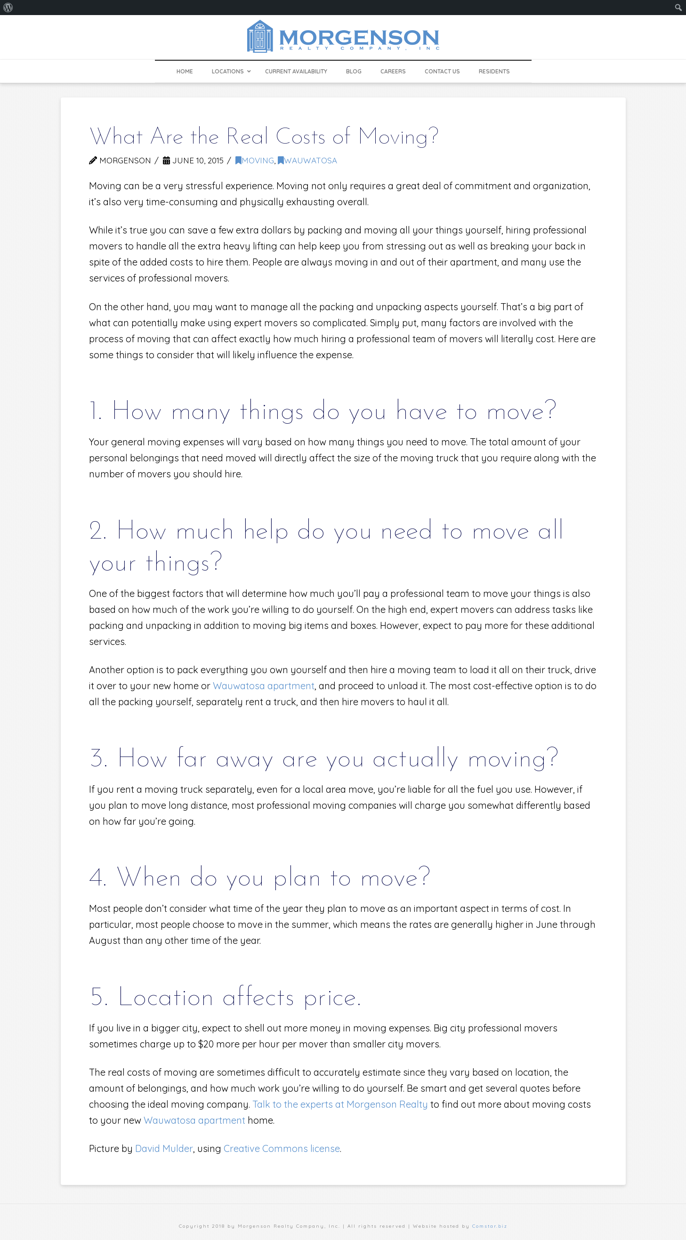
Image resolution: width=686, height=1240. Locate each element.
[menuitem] (8, 7)
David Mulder (164, 1148)
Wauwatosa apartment (264, 686)
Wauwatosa (307, 160)
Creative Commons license (282, 1148)
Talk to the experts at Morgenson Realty (340, 1104)
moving (254, 160)
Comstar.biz (490, 1226)
